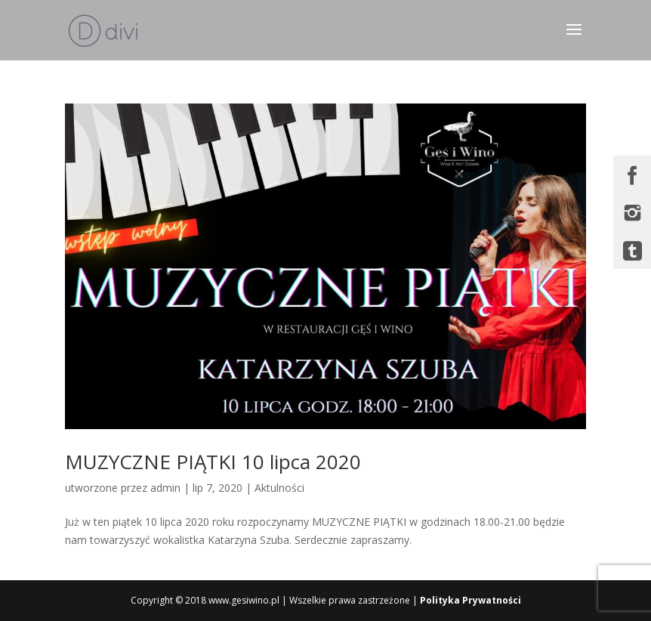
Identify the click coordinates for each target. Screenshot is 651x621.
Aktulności (279, 487)
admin (165, 487)
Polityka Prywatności (470, 600)
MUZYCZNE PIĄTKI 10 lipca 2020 (213, 461)
